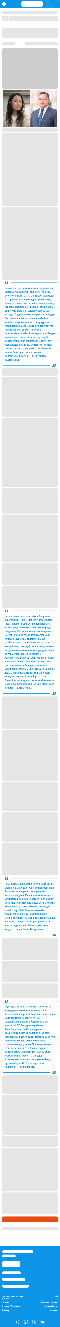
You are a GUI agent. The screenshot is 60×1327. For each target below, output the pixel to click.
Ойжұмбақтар (51, 1306)
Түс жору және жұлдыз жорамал (12, 1297)
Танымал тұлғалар (49, 1302)
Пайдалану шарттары (15, 1286)
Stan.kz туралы (11, 1272)
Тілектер (6, 1302)
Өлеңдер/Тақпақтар (11, 1306)
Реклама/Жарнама (13, 1279)
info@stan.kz (9, 1256)
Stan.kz (15, 87)
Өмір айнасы (10, 1219)
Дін (56, 1296)
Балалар (54, 1310)
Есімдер (5, 1310)
